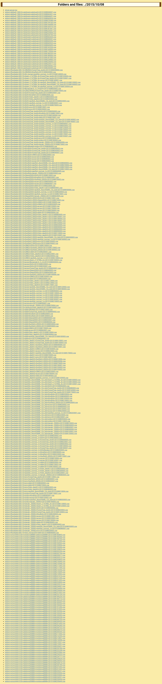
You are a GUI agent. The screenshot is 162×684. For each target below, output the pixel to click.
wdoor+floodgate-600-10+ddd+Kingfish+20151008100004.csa (29, 316)
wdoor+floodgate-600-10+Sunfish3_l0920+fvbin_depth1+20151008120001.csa (35, 217)
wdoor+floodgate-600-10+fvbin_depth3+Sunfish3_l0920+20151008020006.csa (35, 361)
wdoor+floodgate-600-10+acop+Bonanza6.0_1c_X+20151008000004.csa (33, 262)
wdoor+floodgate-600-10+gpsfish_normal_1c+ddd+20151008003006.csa (33, 462)
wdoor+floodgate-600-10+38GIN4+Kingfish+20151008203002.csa (30, 72)
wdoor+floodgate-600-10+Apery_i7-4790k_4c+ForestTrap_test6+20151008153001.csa (38, 78)
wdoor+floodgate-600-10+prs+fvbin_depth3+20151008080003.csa (30, 489)
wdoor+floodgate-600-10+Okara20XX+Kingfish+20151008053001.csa (32, 177)
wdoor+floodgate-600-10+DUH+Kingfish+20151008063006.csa (29, 95)
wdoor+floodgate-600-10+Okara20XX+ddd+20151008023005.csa (30, 186)
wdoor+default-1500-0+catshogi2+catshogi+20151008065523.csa (30, 43)
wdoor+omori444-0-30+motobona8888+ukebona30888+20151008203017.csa (35, 555)
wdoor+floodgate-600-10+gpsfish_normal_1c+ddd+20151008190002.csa (33, 466)
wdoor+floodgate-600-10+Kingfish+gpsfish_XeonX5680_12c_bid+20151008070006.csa (38, 165)
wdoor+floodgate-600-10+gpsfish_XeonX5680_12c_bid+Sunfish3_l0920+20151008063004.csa (41, 402)
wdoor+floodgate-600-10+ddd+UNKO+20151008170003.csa (28, 328)
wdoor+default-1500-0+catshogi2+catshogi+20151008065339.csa (30, 41)
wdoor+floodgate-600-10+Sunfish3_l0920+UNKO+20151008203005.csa (32, 204)
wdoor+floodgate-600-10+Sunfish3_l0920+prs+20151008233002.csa (31, 243)
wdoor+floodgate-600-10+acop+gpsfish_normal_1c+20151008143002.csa (33, 297)
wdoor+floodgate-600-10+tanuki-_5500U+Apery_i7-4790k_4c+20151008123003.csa (37, 506)
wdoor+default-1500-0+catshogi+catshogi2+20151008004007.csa (30, 12)
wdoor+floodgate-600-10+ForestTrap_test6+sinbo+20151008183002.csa (33, 140)
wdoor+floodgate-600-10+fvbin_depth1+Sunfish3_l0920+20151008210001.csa (35, 347)
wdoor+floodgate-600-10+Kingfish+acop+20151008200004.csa (29, 161)
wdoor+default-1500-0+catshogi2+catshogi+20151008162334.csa (30, 47)
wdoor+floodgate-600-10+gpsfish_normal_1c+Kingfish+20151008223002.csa (35, 454)
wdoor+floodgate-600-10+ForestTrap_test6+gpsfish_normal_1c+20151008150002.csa (38, 132)
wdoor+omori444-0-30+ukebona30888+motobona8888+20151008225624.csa (35, 659)
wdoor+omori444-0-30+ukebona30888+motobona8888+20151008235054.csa (35, 679)
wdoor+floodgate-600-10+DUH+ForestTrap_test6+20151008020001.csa (32, 93)
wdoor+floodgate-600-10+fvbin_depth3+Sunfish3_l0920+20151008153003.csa (35, 367)
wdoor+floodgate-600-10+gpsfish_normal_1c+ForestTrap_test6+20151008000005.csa (38, 440)
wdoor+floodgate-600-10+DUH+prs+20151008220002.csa (27, 109)
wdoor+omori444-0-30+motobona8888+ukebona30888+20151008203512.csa (35, 557)
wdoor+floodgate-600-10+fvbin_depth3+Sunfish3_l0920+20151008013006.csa (35, 359)
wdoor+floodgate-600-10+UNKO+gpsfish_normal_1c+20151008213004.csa (34, 258)
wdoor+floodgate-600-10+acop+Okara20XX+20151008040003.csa (30, 270)
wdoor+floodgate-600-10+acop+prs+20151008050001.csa (27, 303)
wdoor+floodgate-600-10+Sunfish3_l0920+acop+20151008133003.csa (32, 206)
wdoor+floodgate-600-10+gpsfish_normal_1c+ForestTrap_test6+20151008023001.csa (38, 442)
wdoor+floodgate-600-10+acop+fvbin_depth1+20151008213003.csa (31, 283)
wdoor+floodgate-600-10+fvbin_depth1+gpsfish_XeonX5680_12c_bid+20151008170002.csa (40, 353)
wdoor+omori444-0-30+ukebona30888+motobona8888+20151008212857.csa (35, 638)
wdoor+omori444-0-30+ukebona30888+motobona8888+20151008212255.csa (35, 636)
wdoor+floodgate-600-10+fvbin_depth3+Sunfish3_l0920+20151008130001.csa (35, 365)
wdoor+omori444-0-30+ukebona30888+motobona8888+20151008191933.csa (35, 609)
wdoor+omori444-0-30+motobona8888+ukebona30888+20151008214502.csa (35, 574)
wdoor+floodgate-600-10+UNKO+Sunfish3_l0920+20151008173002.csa (32, 248)
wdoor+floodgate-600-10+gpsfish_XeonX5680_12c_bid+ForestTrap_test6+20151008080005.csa (42, 388)
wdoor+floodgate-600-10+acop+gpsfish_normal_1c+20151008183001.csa (33, 299)
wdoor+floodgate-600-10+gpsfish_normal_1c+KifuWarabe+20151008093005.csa (36, 450)
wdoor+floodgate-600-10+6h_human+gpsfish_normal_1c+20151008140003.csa (35, 74)
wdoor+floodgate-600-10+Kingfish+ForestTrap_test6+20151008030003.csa (34, 148)
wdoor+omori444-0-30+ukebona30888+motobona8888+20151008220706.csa (35, 648)
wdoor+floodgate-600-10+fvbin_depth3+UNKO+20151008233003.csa (31, 371)
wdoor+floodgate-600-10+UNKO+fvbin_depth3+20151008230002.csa (31, 256)
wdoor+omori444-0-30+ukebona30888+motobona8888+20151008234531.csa (35, 677)
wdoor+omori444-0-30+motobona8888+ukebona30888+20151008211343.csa (35, 566)
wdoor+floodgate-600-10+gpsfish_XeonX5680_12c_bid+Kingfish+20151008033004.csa (38, 394)
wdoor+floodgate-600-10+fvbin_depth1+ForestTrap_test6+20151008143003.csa (36, 343)
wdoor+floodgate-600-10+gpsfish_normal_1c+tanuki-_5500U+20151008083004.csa (37, 475)
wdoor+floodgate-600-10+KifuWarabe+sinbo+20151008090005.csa (31, 146)
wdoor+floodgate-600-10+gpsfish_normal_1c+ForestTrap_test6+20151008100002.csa (38, 446)
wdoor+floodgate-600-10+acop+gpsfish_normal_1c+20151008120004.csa (33, 295)
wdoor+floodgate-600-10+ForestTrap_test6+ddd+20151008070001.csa (32, 117)
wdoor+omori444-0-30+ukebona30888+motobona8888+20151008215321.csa (35, 642)
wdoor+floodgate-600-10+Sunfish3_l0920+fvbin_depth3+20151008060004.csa (35, 229)
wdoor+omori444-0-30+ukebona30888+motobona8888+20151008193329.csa (35, 613)
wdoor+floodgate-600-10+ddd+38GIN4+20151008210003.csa (28, 309)
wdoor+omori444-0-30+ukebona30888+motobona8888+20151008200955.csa (35, 621)
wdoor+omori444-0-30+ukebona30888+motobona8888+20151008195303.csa (35, 615)
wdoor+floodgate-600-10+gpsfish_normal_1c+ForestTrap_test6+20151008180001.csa (38, 448)
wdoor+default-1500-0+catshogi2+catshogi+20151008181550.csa (30, 57)
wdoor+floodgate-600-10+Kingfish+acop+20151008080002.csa (29, 159)
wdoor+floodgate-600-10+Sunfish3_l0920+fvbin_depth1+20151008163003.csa (35, 223)
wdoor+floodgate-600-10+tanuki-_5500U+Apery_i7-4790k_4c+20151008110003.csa (37, 504)
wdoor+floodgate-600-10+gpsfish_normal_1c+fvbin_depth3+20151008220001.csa (36, 473)
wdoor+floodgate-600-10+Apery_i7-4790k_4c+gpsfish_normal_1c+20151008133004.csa (39, 86)
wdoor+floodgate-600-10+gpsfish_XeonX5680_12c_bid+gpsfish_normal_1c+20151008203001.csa (42, 413)
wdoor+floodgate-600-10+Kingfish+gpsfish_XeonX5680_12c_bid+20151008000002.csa (38, 163)
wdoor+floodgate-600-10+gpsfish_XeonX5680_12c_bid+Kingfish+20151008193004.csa (38, 398)
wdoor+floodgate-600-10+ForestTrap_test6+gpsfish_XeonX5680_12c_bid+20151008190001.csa (42, 122)
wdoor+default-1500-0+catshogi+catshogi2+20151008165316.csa (30, 27)
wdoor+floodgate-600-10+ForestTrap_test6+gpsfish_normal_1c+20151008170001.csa (38, 134)
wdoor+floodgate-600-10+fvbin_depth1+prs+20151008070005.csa (30, 355)
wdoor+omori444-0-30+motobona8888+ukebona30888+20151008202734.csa (35, 553)
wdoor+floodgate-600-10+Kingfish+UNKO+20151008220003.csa (30, 155)
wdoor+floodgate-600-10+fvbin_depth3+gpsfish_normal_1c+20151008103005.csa (36, 378)
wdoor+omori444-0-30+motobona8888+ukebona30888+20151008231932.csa (35, 592)
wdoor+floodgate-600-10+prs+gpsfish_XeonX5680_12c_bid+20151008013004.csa (36, 491)
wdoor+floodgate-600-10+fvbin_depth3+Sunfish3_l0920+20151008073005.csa (35, 363)
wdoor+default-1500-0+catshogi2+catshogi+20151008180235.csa (30, 53)
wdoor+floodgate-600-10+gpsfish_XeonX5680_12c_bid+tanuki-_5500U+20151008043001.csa (41, 427)
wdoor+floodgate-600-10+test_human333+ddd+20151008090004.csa (32, 533)
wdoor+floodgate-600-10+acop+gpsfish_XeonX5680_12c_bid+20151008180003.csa (37, 289)
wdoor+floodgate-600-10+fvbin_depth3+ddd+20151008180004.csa (31, 376)
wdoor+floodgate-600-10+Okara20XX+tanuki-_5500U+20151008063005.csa (34, 196)
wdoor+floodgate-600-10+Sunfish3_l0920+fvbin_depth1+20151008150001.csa (35, 221)
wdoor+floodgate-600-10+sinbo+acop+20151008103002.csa (28, 497)
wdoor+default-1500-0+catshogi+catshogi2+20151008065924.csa (30, 18)
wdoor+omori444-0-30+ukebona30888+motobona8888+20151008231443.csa (35, 669)
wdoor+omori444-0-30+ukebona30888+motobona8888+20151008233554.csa (35, 673)
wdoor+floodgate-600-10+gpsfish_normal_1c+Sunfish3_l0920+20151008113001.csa (37, 456)
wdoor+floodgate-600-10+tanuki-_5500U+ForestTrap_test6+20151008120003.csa (36, 512)
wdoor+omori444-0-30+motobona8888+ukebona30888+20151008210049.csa (35, 561)
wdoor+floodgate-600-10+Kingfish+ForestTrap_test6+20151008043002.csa (34, 150)
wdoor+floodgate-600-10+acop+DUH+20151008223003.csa (28, 264)
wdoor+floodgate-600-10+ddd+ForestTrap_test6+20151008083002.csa (32, 312)
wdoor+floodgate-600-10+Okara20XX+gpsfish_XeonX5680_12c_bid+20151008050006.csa (39, 190)
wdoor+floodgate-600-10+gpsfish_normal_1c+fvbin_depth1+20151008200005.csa (36, 471)
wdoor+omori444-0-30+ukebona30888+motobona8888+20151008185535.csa (35, 601)
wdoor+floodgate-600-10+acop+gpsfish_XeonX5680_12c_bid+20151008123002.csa (37, 287)
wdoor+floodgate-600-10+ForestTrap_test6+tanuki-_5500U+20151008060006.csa (36, 142)
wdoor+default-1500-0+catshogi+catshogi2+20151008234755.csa (30, 35)
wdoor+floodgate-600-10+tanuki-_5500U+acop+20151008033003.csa (32, 518)
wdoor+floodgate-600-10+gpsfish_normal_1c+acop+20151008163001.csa (33, 460)
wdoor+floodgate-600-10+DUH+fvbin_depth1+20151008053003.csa (31, 97)
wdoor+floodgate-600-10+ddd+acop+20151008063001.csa (28, 330)
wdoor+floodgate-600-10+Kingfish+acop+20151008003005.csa (29, 157)
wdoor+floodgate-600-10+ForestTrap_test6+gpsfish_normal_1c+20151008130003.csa (38, 130)
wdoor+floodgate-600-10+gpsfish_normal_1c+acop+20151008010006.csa (33, 458)
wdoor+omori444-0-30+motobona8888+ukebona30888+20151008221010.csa (35, 576)
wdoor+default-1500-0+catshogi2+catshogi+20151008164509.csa (30, 49)
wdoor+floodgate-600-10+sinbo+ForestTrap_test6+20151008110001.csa (33, 493)
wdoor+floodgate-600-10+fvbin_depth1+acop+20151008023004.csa (31, 351)
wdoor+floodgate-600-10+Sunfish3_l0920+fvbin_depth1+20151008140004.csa (35, 219)
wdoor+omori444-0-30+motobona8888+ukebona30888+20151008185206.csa (35, 537)
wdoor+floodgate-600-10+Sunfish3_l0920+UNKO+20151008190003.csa (32, 202)
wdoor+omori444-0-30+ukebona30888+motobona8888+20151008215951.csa (35, 644)
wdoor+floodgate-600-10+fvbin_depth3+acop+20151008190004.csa (31, 374)
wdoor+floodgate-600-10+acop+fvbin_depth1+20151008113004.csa (31, 281)
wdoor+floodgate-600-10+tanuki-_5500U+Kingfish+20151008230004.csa (33, 514)
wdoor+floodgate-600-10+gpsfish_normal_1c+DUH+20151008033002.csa (33, 435)
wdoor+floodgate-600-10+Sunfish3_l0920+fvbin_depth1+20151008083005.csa (35, 214)
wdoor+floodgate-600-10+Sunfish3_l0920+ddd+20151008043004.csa (31, 212)
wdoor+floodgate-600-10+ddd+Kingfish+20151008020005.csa (29, 314)
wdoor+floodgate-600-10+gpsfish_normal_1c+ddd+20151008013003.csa (33, 464)
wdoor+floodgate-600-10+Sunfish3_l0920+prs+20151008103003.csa (31, 241)
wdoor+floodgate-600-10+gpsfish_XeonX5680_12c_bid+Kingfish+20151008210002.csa (38, 400)
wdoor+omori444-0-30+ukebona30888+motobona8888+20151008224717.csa (35, 656)
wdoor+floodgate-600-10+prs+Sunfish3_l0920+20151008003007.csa (31, 481)
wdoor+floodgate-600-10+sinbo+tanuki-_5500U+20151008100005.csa (32, 502)
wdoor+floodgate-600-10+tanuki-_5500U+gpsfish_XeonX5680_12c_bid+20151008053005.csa (41, 526)
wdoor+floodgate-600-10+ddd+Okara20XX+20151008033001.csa (30, 320)
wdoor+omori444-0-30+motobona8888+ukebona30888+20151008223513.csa (35, 584)
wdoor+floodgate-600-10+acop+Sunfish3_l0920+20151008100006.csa (32, 274)
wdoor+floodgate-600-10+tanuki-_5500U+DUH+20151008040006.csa (31, 508)
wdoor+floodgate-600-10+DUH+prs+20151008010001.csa (27, 107)
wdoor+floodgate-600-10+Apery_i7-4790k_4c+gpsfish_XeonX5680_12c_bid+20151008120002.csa (42, 82)
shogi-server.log (11, 10)
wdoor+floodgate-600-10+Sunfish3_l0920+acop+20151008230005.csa (32, 210)
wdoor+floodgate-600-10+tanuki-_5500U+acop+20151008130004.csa (32, 520)
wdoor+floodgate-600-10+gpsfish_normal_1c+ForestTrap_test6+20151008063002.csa (38, 444)
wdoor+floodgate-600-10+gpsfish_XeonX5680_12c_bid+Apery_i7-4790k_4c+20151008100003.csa (42, 380)
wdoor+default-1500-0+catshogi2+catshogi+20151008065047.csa (30, 39)
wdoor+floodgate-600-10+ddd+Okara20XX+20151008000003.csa (30, 318)
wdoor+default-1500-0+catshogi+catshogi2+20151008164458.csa (30, 24)
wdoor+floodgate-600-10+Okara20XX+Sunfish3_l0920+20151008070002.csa (34, 179)
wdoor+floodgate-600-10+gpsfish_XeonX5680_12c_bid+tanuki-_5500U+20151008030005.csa (41, 425)
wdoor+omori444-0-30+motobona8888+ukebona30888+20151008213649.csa (35, 572)
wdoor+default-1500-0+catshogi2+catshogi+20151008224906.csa (30, 60)
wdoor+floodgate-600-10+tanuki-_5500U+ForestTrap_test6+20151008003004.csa (36, 510)
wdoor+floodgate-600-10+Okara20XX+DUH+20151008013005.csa (30, 175)
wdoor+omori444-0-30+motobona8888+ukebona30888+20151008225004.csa (35, 590)
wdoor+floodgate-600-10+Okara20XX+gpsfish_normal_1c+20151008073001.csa (36, 194)
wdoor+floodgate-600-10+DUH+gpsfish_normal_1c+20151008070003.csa (33, 105)
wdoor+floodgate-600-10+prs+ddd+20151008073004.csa (27, 485)
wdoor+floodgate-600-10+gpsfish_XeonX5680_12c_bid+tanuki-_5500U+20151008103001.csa (41, 431)
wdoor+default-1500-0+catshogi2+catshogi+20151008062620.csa (30, 37)
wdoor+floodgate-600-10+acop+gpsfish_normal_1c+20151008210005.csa (33, 301)
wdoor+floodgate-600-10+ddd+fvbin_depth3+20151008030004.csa (31, 334)
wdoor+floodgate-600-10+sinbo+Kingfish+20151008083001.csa (29, 495)
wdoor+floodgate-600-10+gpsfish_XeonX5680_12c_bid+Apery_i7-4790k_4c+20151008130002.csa (42, 382)
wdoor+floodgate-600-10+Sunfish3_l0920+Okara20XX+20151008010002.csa (34, 200)
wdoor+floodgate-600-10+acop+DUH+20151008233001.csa (28, 266)
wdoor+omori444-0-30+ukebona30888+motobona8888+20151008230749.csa (35, 665)
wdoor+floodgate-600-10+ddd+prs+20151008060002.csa (27, 338)
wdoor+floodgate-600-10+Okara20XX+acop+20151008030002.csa (30, 181)
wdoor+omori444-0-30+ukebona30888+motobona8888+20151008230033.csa (35, 661)
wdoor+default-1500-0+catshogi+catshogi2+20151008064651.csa (30, 16)
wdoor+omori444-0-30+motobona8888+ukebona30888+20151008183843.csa (35, 535)
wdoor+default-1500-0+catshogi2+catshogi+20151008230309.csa (30, 68)
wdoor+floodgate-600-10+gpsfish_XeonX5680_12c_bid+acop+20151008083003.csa (37, 407)
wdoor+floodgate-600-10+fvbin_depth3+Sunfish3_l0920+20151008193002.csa (35, 369)
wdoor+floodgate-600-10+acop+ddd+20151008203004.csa (28, 279)
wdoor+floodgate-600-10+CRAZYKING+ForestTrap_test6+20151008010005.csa (35, 91)
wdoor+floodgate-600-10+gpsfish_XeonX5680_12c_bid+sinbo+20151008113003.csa (37, 421)
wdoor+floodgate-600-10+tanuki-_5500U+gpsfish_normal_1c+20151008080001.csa (37, 528)
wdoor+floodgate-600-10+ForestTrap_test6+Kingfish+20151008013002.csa (34, 113)
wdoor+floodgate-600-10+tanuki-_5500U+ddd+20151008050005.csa (31, 522)
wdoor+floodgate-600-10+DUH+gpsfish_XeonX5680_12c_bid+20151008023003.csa (37, 101)
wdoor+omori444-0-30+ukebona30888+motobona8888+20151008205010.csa (35, 630)
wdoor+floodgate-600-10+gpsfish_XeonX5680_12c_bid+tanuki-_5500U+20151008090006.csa (41, 429)
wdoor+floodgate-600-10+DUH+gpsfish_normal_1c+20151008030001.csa (33, 103)
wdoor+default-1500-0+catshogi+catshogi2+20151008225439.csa (30, 33)
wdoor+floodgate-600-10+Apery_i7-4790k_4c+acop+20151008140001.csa (33, 80)
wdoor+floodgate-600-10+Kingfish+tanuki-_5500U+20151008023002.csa (33, 173)
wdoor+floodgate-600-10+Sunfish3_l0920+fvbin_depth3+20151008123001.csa (35, 235)
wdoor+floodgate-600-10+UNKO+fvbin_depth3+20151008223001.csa (31, 254)
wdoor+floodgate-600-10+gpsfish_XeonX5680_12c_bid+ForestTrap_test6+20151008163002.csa (42, 390)
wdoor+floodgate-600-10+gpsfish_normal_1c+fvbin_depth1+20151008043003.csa (36, 469)
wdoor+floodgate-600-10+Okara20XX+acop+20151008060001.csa (30, 183)
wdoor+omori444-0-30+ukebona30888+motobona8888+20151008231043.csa (35, 667)
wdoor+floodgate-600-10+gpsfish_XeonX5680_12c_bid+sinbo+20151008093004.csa (37, 419)
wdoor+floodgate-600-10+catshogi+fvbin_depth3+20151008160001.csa (32, 307)
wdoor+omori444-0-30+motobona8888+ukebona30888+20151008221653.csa (35, 580)
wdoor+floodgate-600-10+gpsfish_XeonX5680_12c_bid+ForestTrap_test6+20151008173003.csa (42, 392)
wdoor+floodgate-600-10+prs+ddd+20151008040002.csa (27, 483)
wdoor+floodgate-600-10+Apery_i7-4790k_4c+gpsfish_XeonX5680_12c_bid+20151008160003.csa (42, 84)
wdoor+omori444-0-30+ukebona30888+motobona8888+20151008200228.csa (35, 617)
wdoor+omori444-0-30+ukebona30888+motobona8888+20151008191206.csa (35, 607)
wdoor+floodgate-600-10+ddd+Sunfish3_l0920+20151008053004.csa (31, 324)
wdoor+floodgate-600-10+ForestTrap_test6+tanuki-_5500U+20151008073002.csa (36, 144)
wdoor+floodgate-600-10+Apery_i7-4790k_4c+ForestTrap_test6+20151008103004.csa (38, 76)
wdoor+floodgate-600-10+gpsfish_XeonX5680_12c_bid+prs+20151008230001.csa (36, 417)
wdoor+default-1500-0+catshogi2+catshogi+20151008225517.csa (30, 64)
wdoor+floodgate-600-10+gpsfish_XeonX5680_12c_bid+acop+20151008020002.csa (37, 405)
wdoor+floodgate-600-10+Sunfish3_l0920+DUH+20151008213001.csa (32, 198)
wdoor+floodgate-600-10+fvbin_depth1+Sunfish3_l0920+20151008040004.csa (35, 345)
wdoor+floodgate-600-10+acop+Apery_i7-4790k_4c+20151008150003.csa (33, 260)
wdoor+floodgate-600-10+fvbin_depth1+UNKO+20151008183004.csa (31, 349)
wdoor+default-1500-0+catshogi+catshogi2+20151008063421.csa (30, 14)
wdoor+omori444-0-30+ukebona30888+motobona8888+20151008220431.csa (35, 646)
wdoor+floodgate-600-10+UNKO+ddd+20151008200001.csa (28, 252)
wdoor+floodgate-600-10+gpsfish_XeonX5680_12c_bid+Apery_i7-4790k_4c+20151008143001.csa (42, 384)
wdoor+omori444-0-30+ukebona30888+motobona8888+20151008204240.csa (35, 626)
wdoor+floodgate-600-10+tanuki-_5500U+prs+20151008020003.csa (31, 530)
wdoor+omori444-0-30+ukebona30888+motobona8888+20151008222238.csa (35, 650)
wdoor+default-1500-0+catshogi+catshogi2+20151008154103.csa (30, 22)
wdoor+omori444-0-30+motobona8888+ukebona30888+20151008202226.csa (35, 551)
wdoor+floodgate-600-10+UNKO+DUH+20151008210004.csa (28, 245)
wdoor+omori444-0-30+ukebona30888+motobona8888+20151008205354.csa (35, 632)
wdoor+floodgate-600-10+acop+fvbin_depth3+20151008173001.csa (31, 285)
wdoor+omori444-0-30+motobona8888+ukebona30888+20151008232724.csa (35, 595)
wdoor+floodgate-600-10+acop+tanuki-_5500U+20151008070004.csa (32, 305)
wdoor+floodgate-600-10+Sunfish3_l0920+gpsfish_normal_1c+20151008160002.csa (37, 239)
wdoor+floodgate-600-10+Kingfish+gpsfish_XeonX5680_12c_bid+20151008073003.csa (38, 167)
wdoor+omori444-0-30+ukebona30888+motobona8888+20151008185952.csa (35, 603)
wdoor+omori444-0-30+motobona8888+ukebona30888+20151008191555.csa (35, 541)
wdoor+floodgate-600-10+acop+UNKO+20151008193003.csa (28, 276)
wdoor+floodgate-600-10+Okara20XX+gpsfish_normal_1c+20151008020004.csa (36, 192)
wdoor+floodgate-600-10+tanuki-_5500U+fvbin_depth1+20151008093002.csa (35, 524)
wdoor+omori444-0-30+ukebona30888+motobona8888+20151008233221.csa (35, 671)
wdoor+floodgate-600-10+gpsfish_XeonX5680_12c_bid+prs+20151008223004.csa (36, 415)
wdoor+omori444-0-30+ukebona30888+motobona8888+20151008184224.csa (35, 597)
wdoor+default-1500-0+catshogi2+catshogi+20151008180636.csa (30, 55)
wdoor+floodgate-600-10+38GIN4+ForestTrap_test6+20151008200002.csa (34, 70)
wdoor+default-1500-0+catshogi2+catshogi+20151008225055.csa (30, 62)
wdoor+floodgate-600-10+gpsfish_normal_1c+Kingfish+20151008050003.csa (35, 452)
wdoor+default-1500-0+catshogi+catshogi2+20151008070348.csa (30, 20)
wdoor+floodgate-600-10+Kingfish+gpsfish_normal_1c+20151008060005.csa (35, 171)
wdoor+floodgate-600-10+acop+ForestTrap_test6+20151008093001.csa (33, 268)
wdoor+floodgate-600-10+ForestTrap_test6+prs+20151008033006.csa (32, 138)
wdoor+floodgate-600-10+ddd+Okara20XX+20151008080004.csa (30, 322)
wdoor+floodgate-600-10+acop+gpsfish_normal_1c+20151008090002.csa (33, 291)
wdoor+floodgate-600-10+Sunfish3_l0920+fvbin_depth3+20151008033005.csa (35, 225)
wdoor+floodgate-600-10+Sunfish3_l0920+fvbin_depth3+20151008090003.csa (35, 231)
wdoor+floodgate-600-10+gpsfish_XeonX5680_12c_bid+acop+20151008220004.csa (37, 411)
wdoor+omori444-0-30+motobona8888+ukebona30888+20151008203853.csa (35, 559)
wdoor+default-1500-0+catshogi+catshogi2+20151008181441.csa (30, 29)
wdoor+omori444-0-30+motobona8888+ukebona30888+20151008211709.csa (35, 568)
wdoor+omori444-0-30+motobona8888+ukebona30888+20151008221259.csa (35, 578)
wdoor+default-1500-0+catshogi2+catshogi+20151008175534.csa (30, 51)
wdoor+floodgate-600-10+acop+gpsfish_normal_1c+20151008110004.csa (33, 293)
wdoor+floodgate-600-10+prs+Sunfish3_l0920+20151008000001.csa (31, 479)
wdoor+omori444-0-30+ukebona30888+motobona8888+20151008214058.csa (35, 640)
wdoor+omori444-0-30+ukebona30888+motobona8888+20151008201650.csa (35, 623)
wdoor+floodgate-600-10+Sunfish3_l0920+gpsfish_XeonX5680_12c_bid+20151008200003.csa (41, 237)
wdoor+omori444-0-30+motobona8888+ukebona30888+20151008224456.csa (35, 588)
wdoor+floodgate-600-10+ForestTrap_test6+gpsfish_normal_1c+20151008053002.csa (38, 126)
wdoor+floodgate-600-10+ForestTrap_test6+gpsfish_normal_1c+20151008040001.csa (38, 124)
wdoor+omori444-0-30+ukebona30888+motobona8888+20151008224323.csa (35, 654)
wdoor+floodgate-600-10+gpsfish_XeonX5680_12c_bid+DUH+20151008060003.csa (37, 386)
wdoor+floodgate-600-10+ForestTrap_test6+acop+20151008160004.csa (33, 115)
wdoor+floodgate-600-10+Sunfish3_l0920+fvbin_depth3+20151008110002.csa (35, 233)
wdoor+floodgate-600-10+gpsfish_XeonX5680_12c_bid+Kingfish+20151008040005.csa (38, 396)
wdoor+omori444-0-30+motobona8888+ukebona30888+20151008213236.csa (35, 570)
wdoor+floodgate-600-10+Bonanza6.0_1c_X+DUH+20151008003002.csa (33, 88)
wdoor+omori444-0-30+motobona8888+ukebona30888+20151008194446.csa (35, 547)
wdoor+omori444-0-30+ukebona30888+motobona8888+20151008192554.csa (35, 611)
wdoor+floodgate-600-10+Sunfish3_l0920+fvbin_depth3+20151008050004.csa (35, 227)
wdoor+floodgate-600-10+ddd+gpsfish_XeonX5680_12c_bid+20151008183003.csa (37, 336)
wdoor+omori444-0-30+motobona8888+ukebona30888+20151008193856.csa (35, 545)
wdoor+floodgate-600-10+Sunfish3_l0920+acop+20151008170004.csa (32, 208)
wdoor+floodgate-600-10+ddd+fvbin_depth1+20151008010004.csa (31, 332)
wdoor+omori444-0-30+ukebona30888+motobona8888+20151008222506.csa (35, 652)
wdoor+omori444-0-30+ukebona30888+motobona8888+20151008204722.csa (35, 628)
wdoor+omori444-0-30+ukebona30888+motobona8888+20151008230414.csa (35, 663)
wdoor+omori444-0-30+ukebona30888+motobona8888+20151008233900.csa (35, 675)
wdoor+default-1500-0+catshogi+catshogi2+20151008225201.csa (30, 31)
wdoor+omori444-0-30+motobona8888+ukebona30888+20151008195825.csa (35, 549)
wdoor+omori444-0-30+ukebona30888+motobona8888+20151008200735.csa (35, 619)
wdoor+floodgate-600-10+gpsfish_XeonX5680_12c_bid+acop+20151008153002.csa (37, 409)
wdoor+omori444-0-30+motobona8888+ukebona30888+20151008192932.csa (35, 543)
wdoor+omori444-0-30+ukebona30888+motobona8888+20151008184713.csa (35, 599)
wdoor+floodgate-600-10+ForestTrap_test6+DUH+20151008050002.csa (32, 111)
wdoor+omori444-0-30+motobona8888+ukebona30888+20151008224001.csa (35, 586)
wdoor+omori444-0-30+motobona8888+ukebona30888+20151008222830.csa (35, 582)
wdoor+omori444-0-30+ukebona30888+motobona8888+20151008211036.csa (35, 634)
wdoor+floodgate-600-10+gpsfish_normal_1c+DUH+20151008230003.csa (33, 438)
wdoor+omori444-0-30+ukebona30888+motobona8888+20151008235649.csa (35, 681)
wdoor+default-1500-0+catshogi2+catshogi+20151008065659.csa (30, 45)
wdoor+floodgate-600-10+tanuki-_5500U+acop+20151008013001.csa (32, 516)
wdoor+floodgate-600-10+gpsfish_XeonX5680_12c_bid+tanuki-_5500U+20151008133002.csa (41, 433)
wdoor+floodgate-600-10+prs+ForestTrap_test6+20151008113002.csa (32, 477)
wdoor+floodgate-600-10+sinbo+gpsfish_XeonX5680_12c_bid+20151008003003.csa (37, 500)
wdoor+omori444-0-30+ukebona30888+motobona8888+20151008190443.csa (35, 605)
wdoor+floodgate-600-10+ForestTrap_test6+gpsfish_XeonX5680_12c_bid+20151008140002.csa (42, 119)
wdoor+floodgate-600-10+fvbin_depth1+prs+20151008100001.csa (30, 357)
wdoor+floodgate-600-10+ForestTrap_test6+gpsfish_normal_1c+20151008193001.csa (38, 136)
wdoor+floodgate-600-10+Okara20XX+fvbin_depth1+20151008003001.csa (33, 188)
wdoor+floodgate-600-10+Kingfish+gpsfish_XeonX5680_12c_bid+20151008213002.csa (38, 169)
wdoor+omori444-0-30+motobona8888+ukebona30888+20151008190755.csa (35, 539)
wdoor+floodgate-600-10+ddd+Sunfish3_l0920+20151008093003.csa (31, 326)
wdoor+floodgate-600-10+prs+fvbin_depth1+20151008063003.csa (30, 487)
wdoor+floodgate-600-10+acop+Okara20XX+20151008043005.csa (30, 272)
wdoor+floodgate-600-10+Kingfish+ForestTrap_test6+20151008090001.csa (34, 153)
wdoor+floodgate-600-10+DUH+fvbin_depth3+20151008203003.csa (31, 99)
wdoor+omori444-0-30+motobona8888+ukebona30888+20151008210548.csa (35, 564)
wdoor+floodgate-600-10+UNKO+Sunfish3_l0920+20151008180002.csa (32, 250)
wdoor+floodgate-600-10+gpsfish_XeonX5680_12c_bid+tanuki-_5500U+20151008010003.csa (41, 423)
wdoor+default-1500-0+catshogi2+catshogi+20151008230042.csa (30, 66)
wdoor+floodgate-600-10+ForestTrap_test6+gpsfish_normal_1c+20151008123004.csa (38, 128)
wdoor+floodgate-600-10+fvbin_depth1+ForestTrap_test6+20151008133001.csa (36, 340)
